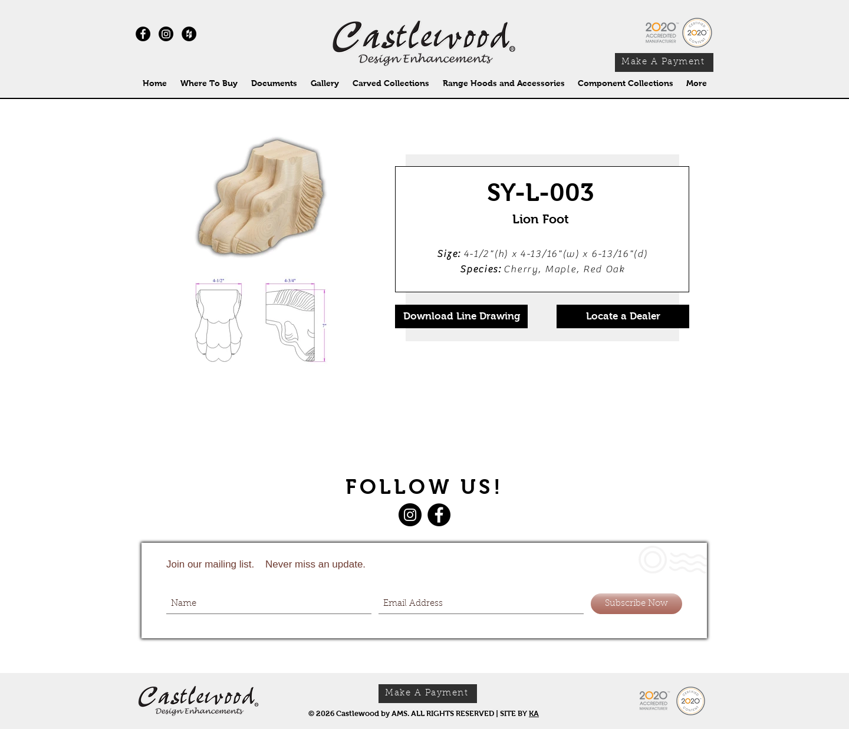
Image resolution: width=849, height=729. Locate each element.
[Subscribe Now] (636, 603)
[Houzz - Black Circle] (189, 34)
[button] (390, 83)
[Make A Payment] (664, 62)
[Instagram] (166, 34)
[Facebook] (438, 514)
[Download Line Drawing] (461, 316)
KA (534, 713)
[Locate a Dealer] (623, 316)
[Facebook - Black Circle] (143, 34)
